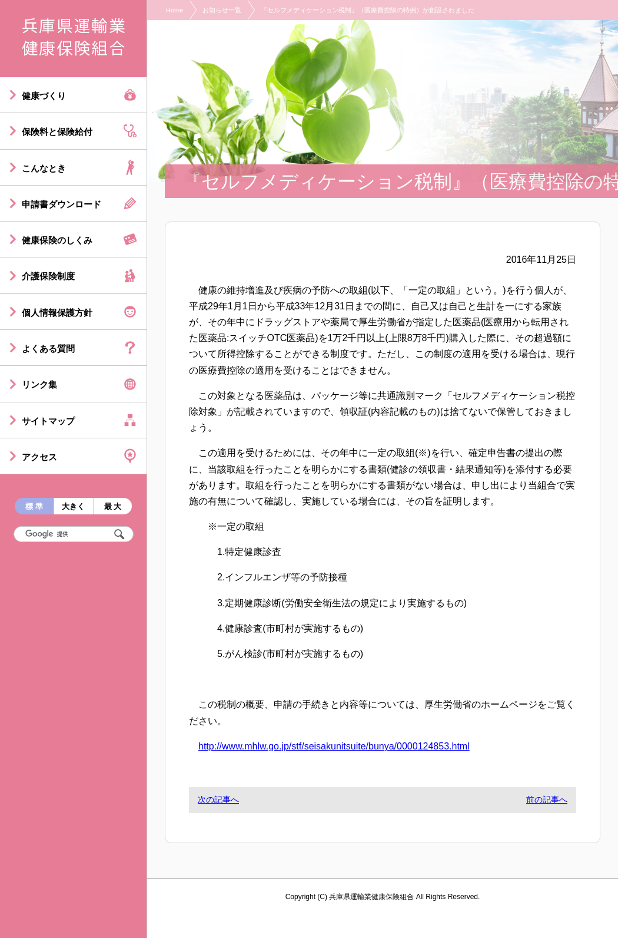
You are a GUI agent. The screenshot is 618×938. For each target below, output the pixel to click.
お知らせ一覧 (221, 10)
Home (174, 10)
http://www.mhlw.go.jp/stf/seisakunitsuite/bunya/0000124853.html (334, 746)
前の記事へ (546, 799)
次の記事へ (218, 799)
